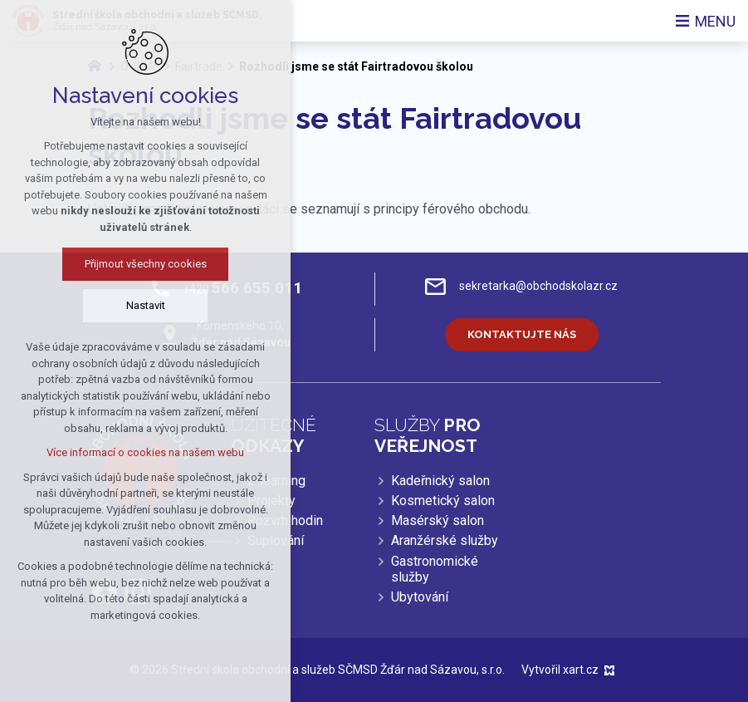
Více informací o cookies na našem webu (109, 452)
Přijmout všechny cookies (109, 264)
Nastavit (109, 305)
